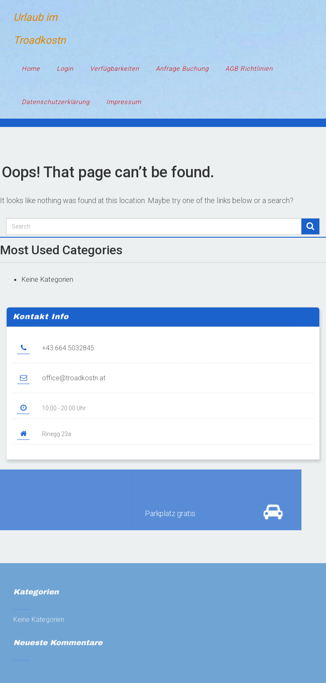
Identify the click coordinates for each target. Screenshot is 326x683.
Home (31, 68)
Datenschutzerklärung (56, 102)
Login (65, 68)
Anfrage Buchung (182, 68)
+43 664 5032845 (68, 350)
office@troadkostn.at (73, 380)
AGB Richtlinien (249, 68)
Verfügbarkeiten (114, 68)
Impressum (123, 102)
